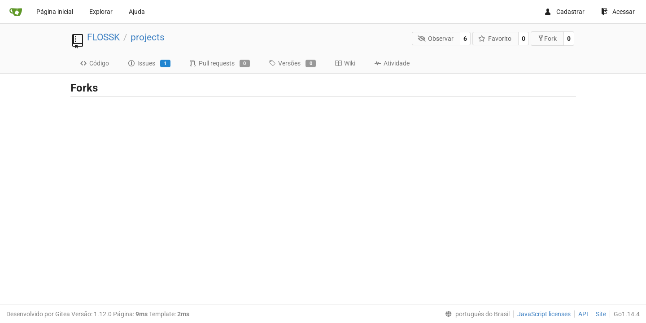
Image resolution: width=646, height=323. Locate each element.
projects (148, 37)
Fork (547, 38)
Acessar (618, 11)
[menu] (475, 314)
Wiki (345, 63)
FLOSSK (103, 37)
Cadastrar (564, 11)
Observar (436, 38)
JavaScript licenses (544, 314)
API (583, 314)
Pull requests (219, 64)
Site (601, 314)
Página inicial (54, 11)
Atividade (392, 63)
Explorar (101, 11)
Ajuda (137, 11)
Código (94, 63)
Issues (149, 64)
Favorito (495, 38)
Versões (292, 64)
